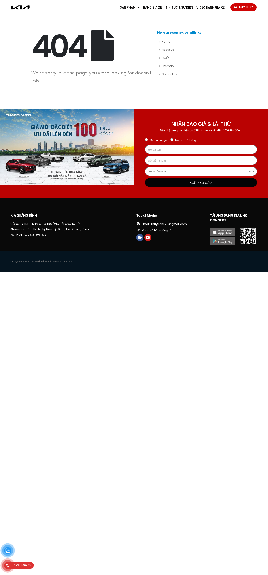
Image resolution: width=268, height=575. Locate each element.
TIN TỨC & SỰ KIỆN (179, 7)
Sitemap (168, 66)
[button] (243, 7)
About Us (168, 50)
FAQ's (165, 58)
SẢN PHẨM (130, 7)
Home (166, 41)
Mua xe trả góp (159, 140)
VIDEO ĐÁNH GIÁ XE (210, 7)
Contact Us (169, 74)
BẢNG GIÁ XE (152, 7)
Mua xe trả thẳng (185, 140)
